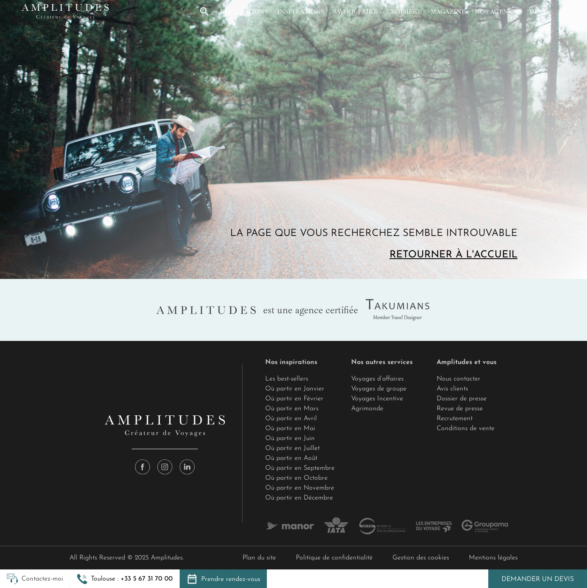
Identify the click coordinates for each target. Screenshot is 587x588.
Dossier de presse (462, 398)
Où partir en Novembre (299, 488)
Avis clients (452, 389)
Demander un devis (537, 579)
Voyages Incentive (377, 398)
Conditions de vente (465, 428)
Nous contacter (458, 379)
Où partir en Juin (290, 438)
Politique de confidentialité (334, 558)
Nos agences (497, 11)
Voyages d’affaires (377, 379)
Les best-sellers (286, 379)
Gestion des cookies (420, 558)
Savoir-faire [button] (355, 11)
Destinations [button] (244, 11)
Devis (539, 11)
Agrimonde (367, 408)
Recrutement (455, 418)
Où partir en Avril (291, 418)
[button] (204, 11)
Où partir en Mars (291, 408)
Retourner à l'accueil (454, 255)
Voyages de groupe (378, 389)
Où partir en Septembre (300, 468)
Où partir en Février (294, 398)
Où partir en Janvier (294, 389)
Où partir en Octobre (296, 478)
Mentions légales (493, 558)
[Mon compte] (561, 12)
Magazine (448, 11)
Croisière (404, 11)
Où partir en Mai (290, 428)
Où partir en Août (291, 458)
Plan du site (259, 558)
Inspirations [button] (300, 11)
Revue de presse (460, 408)
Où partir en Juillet (292, 448)
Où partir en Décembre (299, 498)
